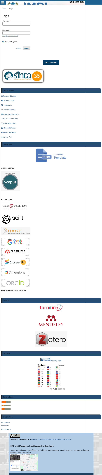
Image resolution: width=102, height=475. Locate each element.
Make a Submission (51, 62)
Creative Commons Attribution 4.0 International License (51, 439)
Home (4, 9)
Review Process (8, 110)
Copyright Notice (8, 128)
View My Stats (56, 361)
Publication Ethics (8, 123)
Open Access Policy (9, 119)
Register (18, 48)
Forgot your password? (10, 36)
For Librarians (6, 429)
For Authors (5, 426)
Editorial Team (7, 101)
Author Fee (6, 137)
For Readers (5, 422)
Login (26, 48)
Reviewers (6, 105)
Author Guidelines (8, 132)
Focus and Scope (8, 96)
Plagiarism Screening (10, 114)
